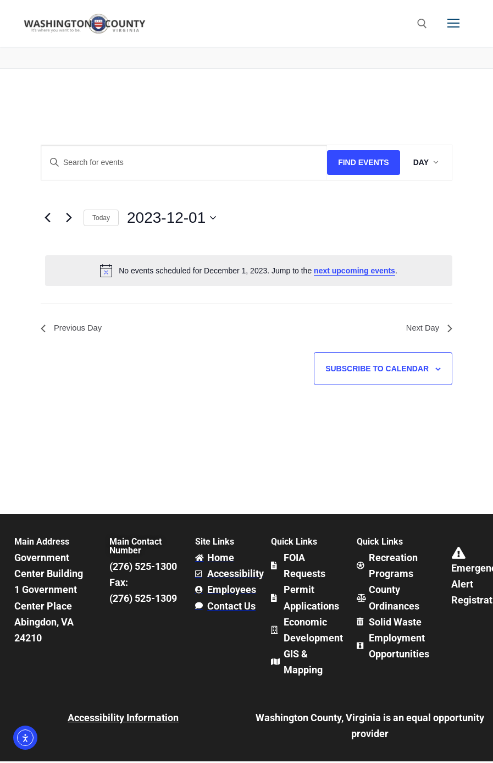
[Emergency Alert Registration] (459, 555)
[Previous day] (47, 217)
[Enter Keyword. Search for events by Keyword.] (184, 162)
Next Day (427, 328)
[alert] (248, 270)
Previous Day (73, 328)
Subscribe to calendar (377, 370)
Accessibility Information (123, 719)
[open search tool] (422, 24)
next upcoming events (354, 270)
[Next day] (68, 217)
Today (101, 218)
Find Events (363, 162)
